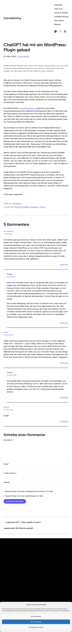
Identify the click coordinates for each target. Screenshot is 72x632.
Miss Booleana (9, 231)
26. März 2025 (8, 335)
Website (7, 482)
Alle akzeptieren (36, 616)
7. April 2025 (8, 234)
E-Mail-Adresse (10, 473)
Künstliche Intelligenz (22, 207)
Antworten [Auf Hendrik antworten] (64, 422)
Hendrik (6, 407)
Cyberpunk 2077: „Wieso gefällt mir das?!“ (23, 522)
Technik (42, 207)
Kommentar (8, 440)
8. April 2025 (11, 277)
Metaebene (35, 207)
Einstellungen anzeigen (36, 627)
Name (6, 464)
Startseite (58, 5)
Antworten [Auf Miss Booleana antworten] (64, 265)
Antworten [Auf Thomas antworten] (64, 323)
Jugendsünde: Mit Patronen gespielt (18, 528)
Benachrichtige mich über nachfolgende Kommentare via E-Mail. (29, 491)
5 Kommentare (23, 56)
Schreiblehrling (12, 18)
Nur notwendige (36, 622)
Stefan (6, 332)
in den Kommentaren (27, 108)
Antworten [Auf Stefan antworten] (64, 363)
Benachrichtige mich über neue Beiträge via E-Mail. (24, 496)
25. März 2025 (8, 410)
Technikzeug (17, 203)
